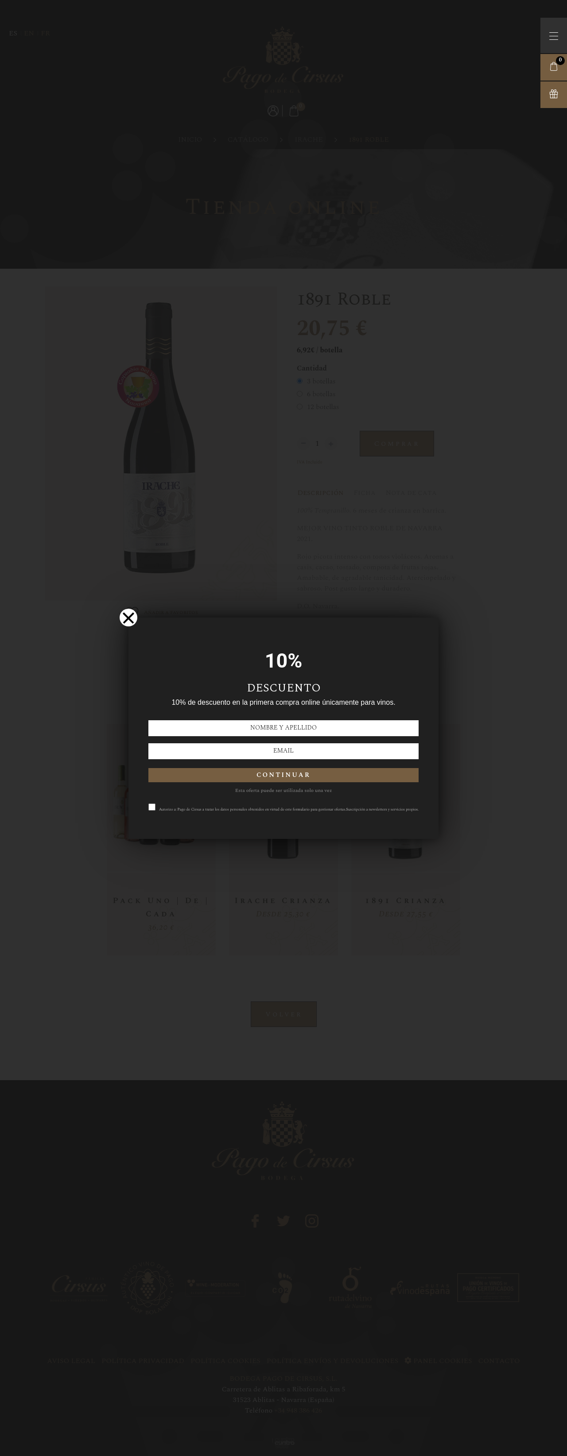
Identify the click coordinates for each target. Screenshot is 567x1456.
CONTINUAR (283, 775)
